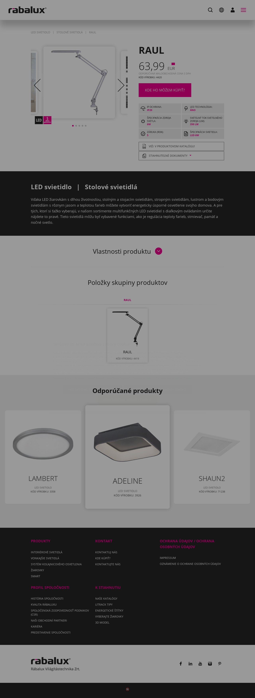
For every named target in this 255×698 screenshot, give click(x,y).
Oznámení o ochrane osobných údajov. (169, 354)
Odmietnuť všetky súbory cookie (157, 366)
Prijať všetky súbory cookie (127, 376)
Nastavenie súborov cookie (92, 366)
